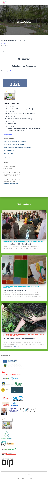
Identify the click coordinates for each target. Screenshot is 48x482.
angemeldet (9, 70)
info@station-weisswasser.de (10, 183)
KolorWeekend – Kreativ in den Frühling (14, 144)
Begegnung (6, 241)
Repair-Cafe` (12, 123)
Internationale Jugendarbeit (23, 241)
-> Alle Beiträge (7, 158)
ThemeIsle (29, 478)
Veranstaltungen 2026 (9, 150)
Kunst (32, 286)
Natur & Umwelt (35, 334)
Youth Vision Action (9, 153)
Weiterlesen (39, 250)
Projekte (33, 241)
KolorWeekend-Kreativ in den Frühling (20, 119)
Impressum (20, 474)
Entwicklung (12, 241)
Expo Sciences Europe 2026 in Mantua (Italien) (15, 141)
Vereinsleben (39, 241)
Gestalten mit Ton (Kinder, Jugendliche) (20, 109)
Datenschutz (27, 474)
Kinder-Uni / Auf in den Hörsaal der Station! (21, 114)
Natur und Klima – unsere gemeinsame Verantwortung (17, 147)
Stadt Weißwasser (8, 384)
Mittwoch (3, 43)
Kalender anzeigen (7, 134)
